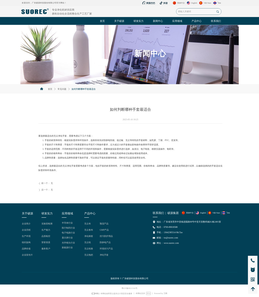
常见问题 (62, 89)
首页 (50, 89)
